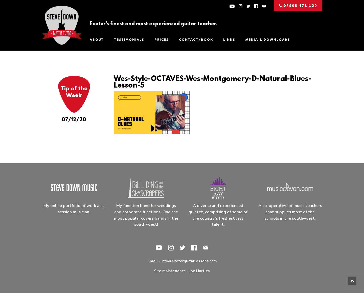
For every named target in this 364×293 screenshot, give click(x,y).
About (97, 40)
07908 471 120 (298, 5)
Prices (161, 40)
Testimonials (129, 40)
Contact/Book (196, 40)
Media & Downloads (267, 40)
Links (229, 40)
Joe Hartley (199, 271)
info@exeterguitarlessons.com (189, 261)
